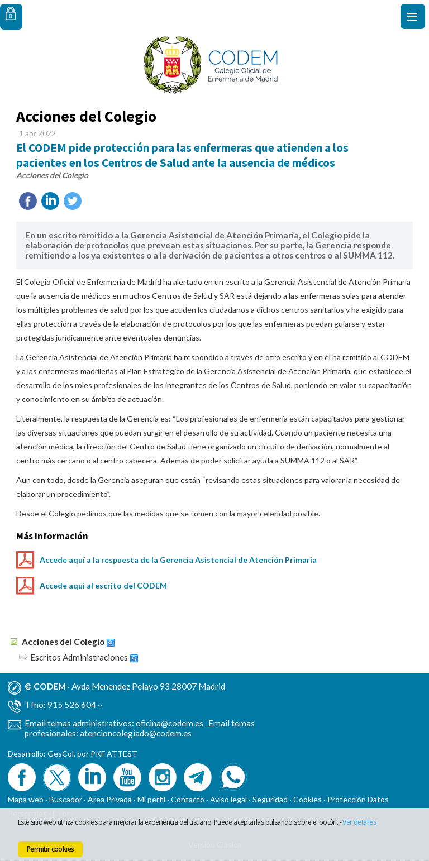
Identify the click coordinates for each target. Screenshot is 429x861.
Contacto (187, 799)
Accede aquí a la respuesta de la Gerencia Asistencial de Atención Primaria (178, 560)
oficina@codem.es (169, 723)
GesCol (60, 753)
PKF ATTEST (113, 753)
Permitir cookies (50, 849)
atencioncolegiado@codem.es (136, 733)
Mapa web (26, 799)
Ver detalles (359, 822)
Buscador (65, 799)
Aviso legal (228, 799)
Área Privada (110, 799)
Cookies (307, 799)
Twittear (73, 201)
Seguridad (270, 799)
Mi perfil (152, 799)
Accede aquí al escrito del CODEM (103, 585)
